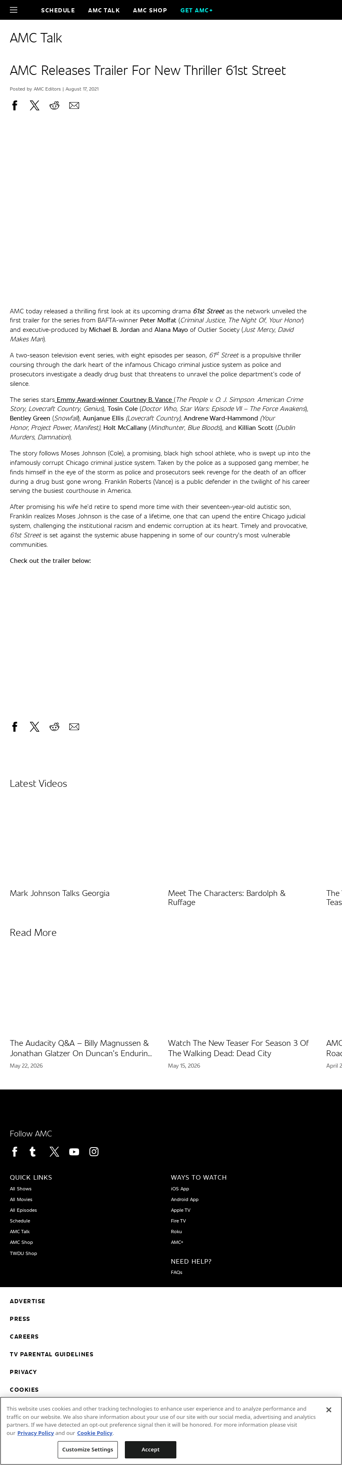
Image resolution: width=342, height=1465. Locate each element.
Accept (151, 1449)
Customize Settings (87, 1449)
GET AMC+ (196, 10)
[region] (171, 1431)
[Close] (329, 1410)
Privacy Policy (35, 1433)
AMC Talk (104, 10)
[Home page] (171, 1109)
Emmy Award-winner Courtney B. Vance (113, 399)
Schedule (58, 10)
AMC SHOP (150, 10)
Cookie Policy (94, 1433)
